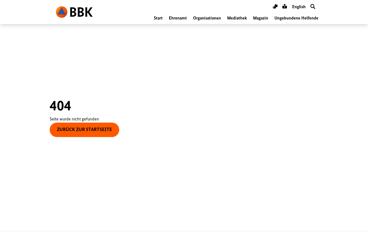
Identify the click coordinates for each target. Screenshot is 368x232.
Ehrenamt (178, 18)
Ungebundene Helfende (296, 18)
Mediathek (237, 18)
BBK (74, 12)
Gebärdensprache (275, 7)
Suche (312, 7)
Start (158, 18)
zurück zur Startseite (84, 129)
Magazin (260, 18)
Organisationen (207, 18)
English (299, 7)
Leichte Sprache (284, 7)
